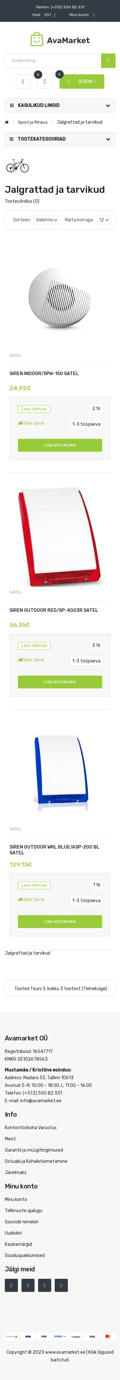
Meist (10, 1139)
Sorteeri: (22, 220)
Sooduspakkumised (25, 1255)
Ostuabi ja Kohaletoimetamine (36, 1161)
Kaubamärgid (18, 1244)
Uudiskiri (13, 1233)
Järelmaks (16, 1172)
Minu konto (16, 1199)
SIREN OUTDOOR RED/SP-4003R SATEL (54, 610)
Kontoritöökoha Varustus (31, 1127)
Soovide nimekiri (21, 1222)
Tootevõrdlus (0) (22, 201)
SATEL (16, 355)
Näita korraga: (79, 220)
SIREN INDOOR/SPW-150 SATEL (44, 373)
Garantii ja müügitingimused (34, 1150)
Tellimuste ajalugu (23, 1210)
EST (44, 15)
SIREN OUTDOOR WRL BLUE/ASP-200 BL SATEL (55, 850)
